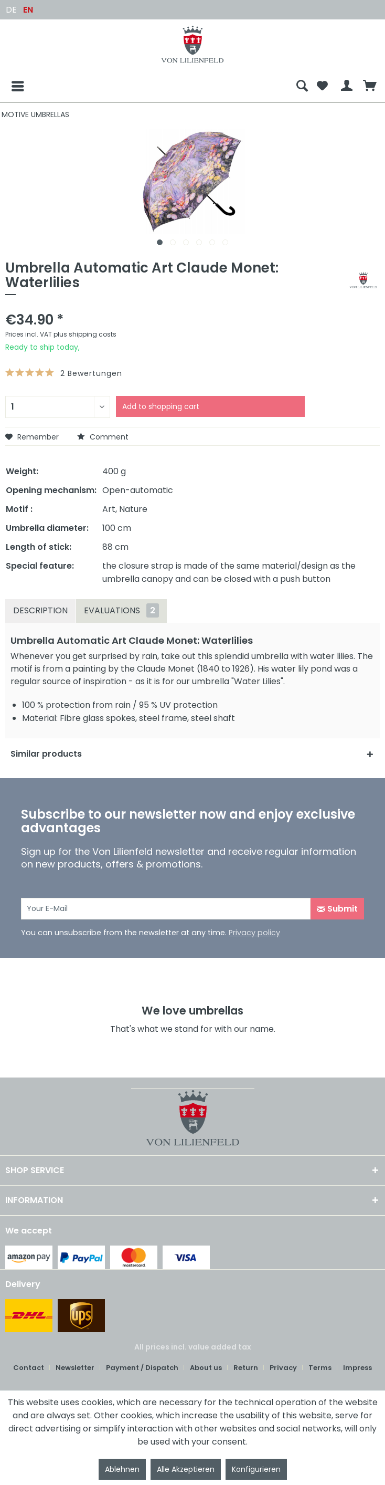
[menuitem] (148, 86)
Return (245, 1368)
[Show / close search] (302, 86)
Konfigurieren (256, 1469)
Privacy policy (254, 932)
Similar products (46, 754)
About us (206, 1368)
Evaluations (121, 610)
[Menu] (9, 86)
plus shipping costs (85, 334)
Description (40, 610)
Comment (103, 437)
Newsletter (75, 1368)
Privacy (283, 1368)
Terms (319, 1368)
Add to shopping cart (160, 406)
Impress (357, 1368)
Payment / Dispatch (142, 1368)
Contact (28, 1368)
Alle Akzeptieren (186, 1469)
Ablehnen (122, 1469)
